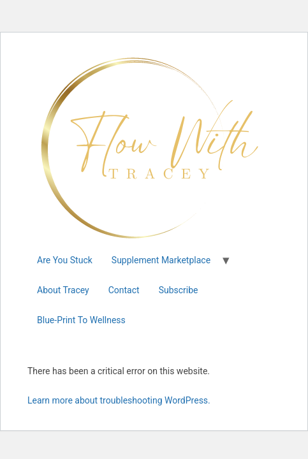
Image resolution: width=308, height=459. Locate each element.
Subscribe (178, 290)
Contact (124, 290)
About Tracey (63, 290)
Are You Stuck (64, 260)
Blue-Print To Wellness (81, 320)
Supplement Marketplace (161, 260)
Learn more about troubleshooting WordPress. (118, 400)
